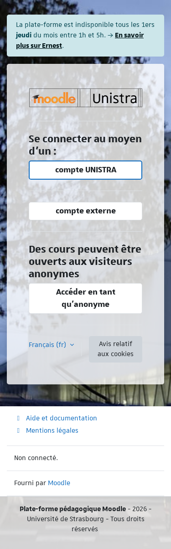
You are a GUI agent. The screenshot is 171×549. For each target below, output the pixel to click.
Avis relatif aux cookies (116, 349)
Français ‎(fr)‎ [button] (48, 345)
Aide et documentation (55, 418)
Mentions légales (46, 430)
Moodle (59, 483)
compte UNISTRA (85, 170)
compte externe (86, 211)
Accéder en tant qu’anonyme (85, 298)
